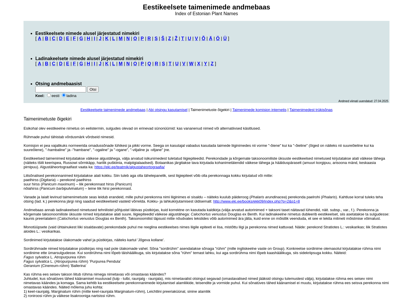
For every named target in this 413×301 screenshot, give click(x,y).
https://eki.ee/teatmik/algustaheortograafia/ (129, 167)
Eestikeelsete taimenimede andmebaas (112, 110)
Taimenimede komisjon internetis (259, 110)
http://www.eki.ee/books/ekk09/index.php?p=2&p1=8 (256, 201)
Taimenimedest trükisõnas (310, 110)
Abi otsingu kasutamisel (168, 110)
